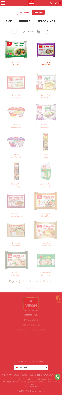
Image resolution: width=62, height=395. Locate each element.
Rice (9, 21)
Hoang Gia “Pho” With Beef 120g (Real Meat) (46, 63)
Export (38, 12)
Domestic (24, 12)
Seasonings (46, 21)
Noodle (24, 21)
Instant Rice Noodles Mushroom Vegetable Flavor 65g (16, 63)
